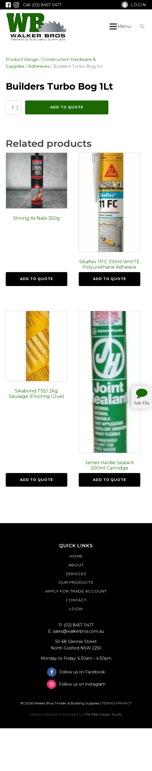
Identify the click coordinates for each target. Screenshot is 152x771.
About (76, 565)
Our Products (76, 582)
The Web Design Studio (103, 714)
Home (76, 556)
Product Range (22, 59)
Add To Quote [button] (36, 279)
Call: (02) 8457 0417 (42, 5)
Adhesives (39, 66)
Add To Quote (66, 107)
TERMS (108, 703)
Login (76, 608)
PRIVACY (123, 703)
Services (76, 573)
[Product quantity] (14, 107)
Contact (76, 600)
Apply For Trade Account (76, 591)
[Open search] (142, 26)
